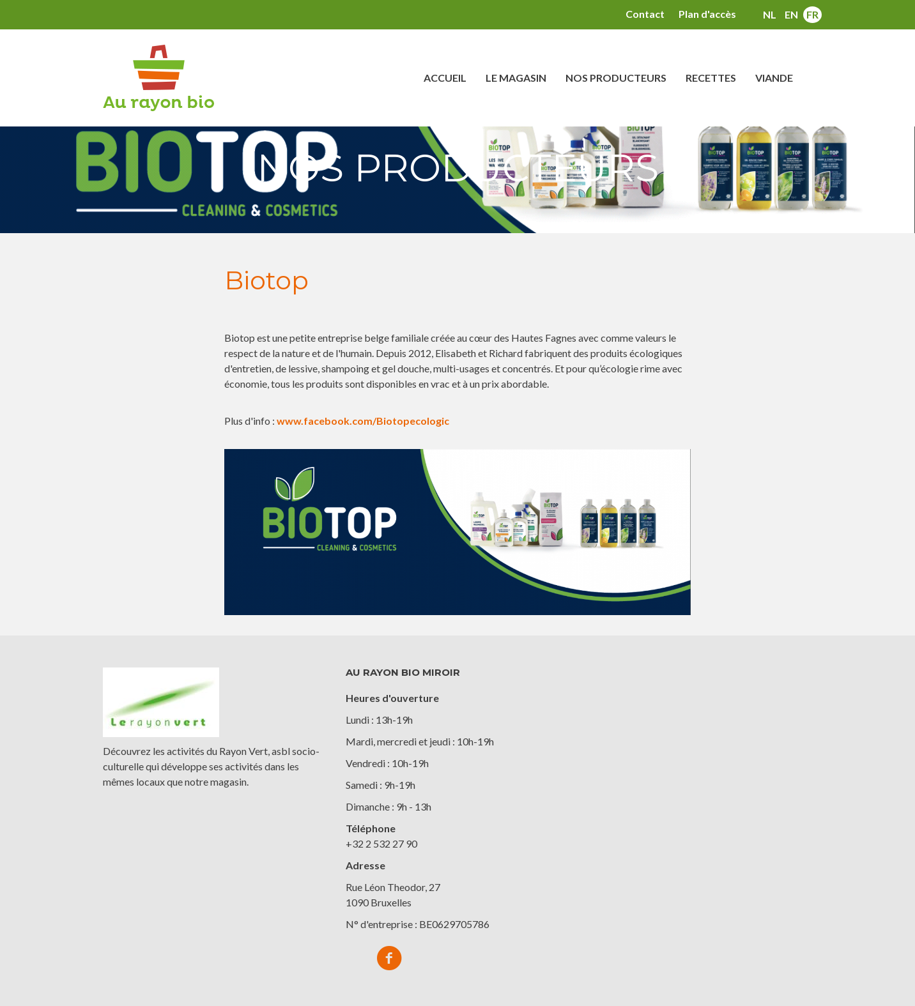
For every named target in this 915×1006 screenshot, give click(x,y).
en (791, 14)
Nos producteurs (615, 78)
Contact (645, 14)
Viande (774, 78)
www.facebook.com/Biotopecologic (363, 421)
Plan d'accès (707, 14)
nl (769, 14)
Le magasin (516, 78)
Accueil (445, 78)
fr (812, 14)
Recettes (711, 78)
